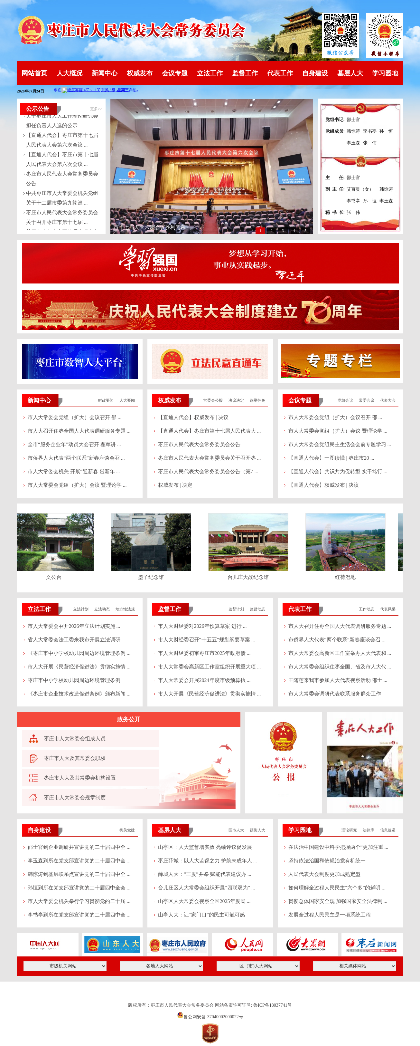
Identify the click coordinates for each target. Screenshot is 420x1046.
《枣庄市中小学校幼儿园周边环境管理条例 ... (79, 653)
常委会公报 (213, 400)
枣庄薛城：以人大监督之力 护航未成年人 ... (207, 860)
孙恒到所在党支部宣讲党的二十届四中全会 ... (79, 887)
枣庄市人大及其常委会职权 (75, 758)
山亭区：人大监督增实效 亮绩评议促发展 (205, 847)
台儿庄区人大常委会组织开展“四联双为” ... (206, 887)
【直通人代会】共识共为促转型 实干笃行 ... (337, 471)
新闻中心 (104, 73)
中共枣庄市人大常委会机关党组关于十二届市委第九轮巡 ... (62, 198)
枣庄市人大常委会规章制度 (75, 797)
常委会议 (366, 400)
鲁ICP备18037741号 (272, 1005)
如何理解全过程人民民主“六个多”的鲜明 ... (337, 887)
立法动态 (102, 609)
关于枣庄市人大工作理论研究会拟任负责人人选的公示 (62, 121)
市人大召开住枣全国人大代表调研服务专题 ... (79, 431)
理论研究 (349, 830)
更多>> (96, 109)
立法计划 (81, 609)
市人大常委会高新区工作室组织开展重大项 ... (209, 666)
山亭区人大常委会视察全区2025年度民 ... (204, 901)
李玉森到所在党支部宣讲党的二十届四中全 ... (79, 860)
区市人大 (236, 830)
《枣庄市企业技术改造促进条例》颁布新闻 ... (79, 693)
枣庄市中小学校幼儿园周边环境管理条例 (74, 680)
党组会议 (345, 400)
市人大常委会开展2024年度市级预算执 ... (204, 680)
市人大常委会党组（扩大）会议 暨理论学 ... (77, 485)
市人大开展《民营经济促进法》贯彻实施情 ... (79, 666)
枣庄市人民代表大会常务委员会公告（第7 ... (208, 471)
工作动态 (366, 609)
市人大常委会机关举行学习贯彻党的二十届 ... (79, 901)
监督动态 (257, 609)
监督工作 (245, 73)
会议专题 (175, 73)
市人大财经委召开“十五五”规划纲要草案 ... (206, 639)
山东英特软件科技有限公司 (210, 993)
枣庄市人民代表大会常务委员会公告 (62, 179)
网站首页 (34, 73)
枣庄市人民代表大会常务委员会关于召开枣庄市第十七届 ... (62, 218)
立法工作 (210, 73)
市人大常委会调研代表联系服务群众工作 (334, 693)
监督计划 (236, 609)
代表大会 (388, 400)
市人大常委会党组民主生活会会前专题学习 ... (339, 444)
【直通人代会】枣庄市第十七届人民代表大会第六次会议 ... (62, 140)
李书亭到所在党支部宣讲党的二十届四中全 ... (79, 914)
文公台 (55, 577)
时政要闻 (106, 400)
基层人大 (350, 73)
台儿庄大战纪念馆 (249, 577)
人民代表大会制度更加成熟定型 (324, 874)
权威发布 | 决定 (175, 485)
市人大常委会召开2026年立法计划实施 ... (74, 626)
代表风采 (388, 609)
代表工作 (280, 73)
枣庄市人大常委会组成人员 (75, 738)
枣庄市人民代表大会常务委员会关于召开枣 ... (209, 458)
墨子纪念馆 (152, 577)
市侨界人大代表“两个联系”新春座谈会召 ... (76, 458)
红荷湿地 (346, 577)
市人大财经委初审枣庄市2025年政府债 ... (204, 653)
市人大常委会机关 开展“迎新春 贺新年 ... (74, 471)
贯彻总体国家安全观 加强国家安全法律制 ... (337, 901)
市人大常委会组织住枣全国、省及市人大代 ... (339, 666)
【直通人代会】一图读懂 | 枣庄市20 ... (331, 458)
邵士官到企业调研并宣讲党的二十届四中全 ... (79, 847)
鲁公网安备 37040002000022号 (210, 1016)
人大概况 (69, 73)
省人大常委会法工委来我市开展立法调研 (74, 639)
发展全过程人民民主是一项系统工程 (329, 914)
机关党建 (127, 830)
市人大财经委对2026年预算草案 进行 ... (202, 626)
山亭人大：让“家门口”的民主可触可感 (201, 914)
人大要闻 (127, 400)
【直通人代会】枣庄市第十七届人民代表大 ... (209, 431)
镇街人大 (257, 830)
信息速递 (388, 830)
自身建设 (315, 73)
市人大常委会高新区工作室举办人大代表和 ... (339, 653)
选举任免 (257, 400)
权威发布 (140, 73)
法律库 (368, 830)
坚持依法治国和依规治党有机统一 (327, 860)
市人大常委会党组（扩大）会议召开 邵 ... (75, 417)
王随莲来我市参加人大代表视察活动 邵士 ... (337, 680)
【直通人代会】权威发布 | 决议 (193, 417)
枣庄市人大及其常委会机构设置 (80, 778)
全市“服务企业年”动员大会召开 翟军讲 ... (74, 444)
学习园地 (385, 73)
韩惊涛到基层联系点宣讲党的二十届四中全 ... (79, 874)
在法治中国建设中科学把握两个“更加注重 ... (338, 847)
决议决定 (236, 400)
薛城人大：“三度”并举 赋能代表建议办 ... (204, 874)
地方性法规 (125, 609)
